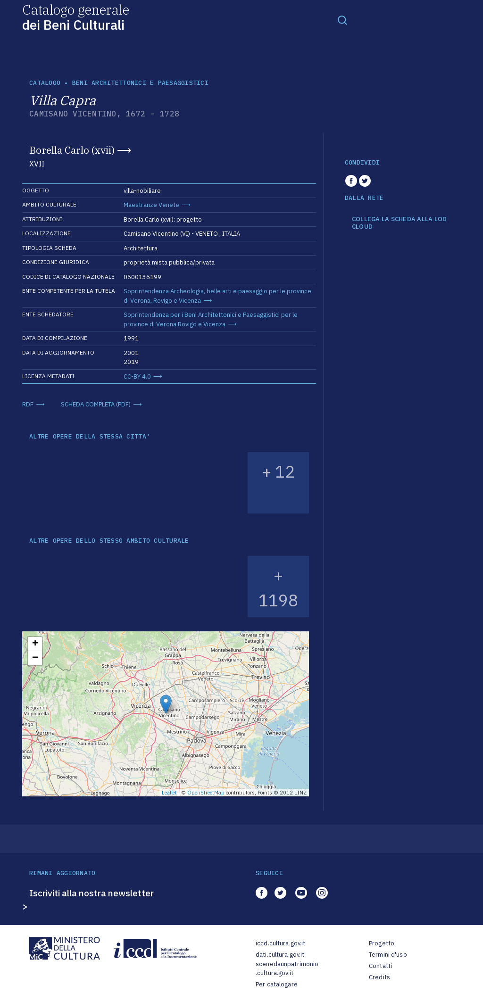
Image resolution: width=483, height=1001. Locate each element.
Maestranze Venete (151, 205)
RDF (27, 404)
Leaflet (169, 792)
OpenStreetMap (206, 792)
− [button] (35, 658)
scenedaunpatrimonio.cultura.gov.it (287, 968)
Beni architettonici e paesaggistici (140, 83)
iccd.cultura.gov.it (280, 943)
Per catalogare (277, 984)
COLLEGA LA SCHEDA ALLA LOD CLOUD (399, 222)
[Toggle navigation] (342, 19)
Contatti (380, 966)
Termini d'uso (388, 955)
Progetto (381, 943)
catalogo (44, 83)
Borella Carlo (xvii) (72, 150)
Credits (379, 977)
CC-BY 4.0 (137, 376)
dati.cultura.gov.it (280, 955)
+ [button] (35, 644)
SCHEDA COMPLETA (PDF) (96, 404)
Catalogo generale (75, 17)
